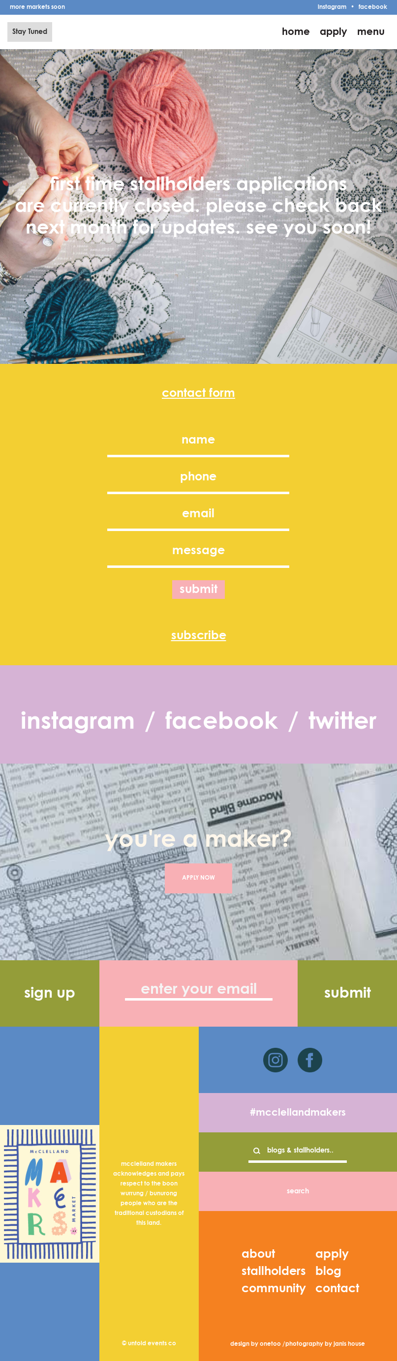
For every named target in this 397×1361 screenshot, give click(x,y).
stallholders (274, 1271)
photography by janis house (325, 1344)
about (258, 1254)
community (274, 1289)
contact (337, 1289)
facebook (373, 7)
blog (328, 1271)
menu (371, 32)
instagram (332, 7)
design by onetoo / (257, 1344)
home (296, 32)
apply (333, 32)
